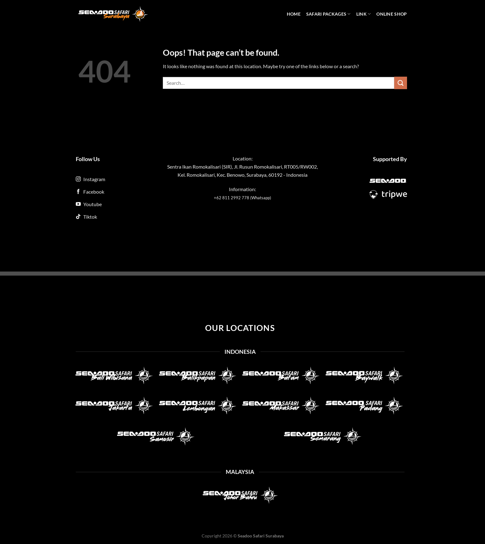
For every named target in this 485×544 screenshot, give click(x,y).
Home (294, 14)
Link (363, 14)
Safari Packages (328, 14)
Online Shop (391, 14)
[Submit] (400, 83)
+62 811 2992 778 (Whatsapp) (242, 197)
